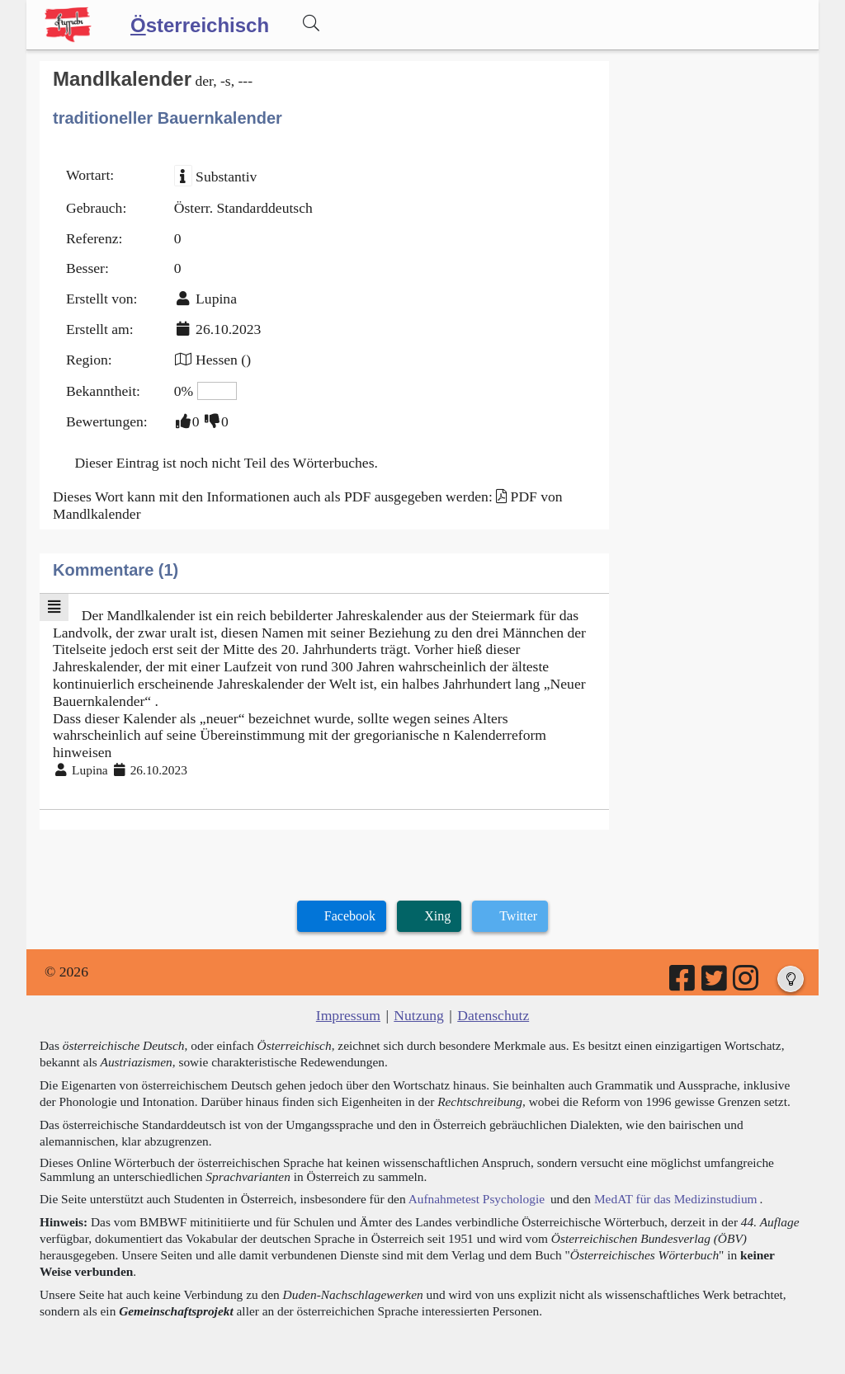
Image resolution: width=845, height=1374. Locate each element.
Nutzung (419, 1015)
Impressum (348, 1015)
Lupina (216, 298)
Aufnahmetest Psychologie (476, 1199)
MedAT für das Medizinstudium (676, 1199)
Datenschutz (493, 1015)
